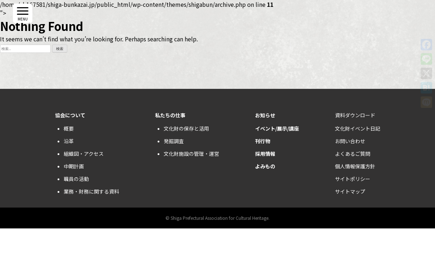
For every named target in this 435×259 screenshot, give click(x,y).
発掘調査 (174, 141)
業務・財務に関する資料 (91, 191)
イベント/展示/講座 (277, 128)
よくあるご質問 (352, 153)
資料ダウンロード (355, 115)
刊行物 (262, 141)
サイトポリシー (352, 178)
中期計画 (74, 166)
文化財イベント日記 (357, 128)
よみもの (265, 166)
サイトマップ (350, 191)
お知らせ (265, 115)
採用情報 (265, 153)
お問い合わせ (350, 141)
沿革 (69, 141)
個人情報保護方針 (355, 166)
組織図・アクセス (84, 153)
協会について (70, 115)
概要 (69, 128)
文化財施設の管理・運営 (191, 153)
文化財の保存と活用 (186, 128)
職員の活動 (76, 178)
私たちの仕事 (170, 115)
